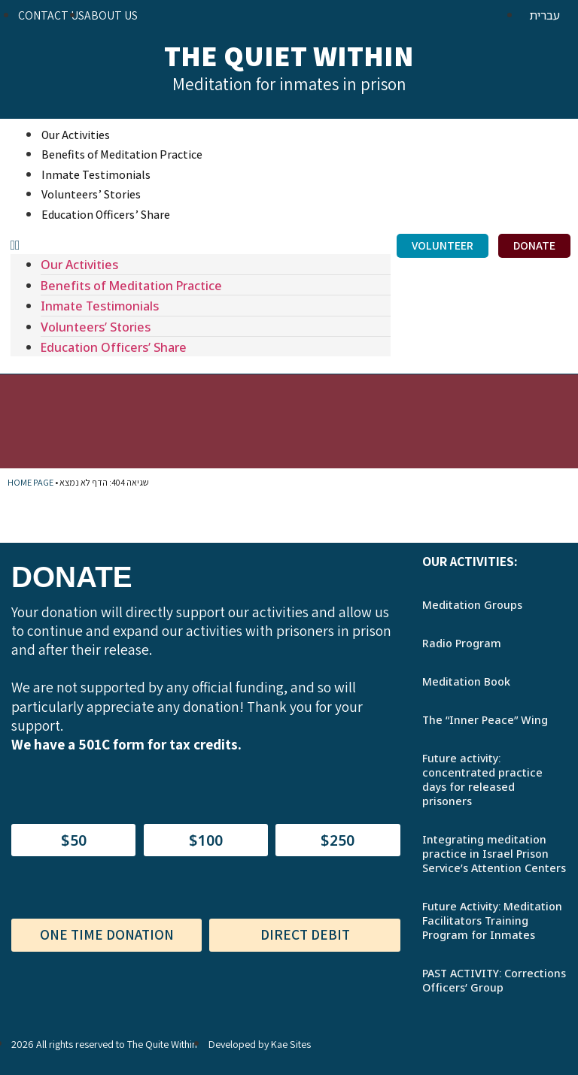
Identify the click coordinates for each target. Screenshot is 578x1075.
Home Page (30, 482)
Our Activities (75, 135)
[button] (201, 244)
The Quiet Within (289, 55)
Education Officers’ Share (105, 215)
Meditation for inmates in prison (289, 84)
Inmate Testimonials (96, 175)
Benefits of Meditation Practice (121, 154)
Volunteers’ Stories (91, 194)
